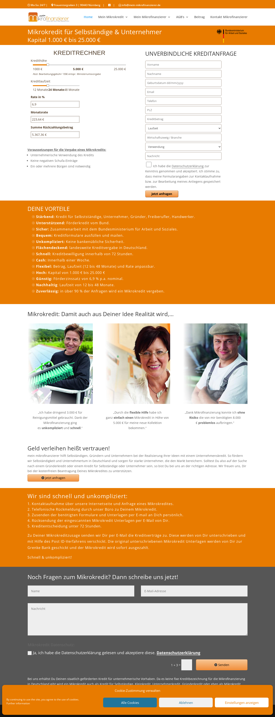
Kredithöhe (39, 61)
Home (88, 17)
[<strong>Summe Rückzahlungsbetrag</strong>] (55, 134)
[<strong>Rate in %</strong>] (55, 104)
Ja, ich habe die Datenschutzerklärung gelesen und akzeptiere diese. (114, 652)
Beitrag (199, 17)
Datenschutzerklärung (188, 166)
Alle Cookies (130, 702)
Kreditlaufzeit (40, 81)
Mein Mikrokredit (111, 17)
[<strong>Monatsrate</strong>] (55, 119)
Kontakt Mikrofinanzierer (229, 17)
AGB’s (180, 17)
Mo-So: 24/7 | (37, 5)
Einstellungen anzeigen (242, 702)
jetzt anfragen (55, 478)
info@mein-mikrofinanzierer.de (139, 5)
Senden (223, 665)
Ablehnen (186, 702)
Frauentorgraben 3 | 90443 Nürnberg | (77, 5)
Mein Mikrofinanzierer (150, 17)
